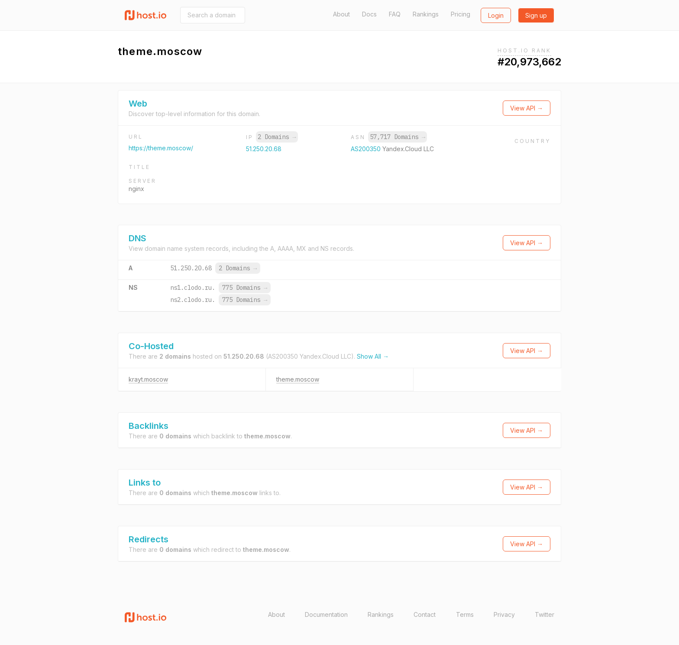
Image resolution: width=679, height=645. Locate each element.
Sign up (536, 15)
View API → (526, 108)
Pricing (460, 14)
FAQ (395, 14)
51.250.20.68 (263, 148)
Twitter (544, 614)
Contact (425, 614)
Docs (369, 14)
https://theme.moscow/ (161, 148)
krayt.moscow (148, 379)
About (341, 14)
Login (496, 15)
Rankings (426, 14)
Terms (465, 614)
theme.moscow (297, 379)
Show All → (373, 356)
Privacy (504, 614)
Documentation (326, 614)
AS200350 (366, 148)
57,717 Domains (397, 137)
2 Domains (277, 137)
